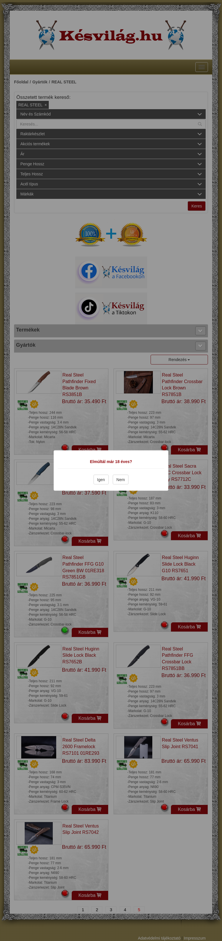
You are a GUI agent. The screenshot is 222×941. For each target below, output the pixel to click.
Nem (120, 479)
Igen (101, 479)
